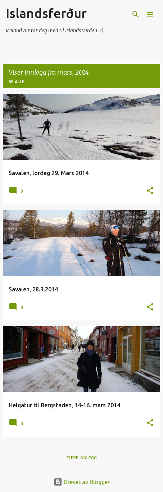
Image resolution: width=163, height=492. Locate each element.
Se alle (16, 81)
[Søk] (135, 14)
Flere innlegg (82, 457)
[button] (150, 191)
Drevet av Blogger (82, 482)
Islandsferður (46, 13)
